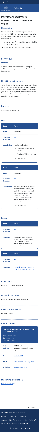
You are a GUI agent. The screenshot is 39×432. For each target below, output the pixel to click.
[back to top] (19, 409)
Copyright (12, 419)
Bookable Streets (7, 384)
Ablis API (33, 422)
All (15, 137)
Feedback (24, 426)
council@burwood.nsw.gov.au (24, 361)
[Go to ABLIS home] (11, 8)
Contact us (6, 426)
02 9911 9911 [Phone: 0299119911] (18, 356)
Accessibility (6, 422)
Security (24, 422)
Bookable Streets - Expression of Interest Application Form (24, 268)
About (4, 419)
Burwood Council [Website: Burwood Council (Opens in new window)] (20, 367)
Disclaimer (22, 419)
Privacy (16, 422)
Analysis (15, 426)
